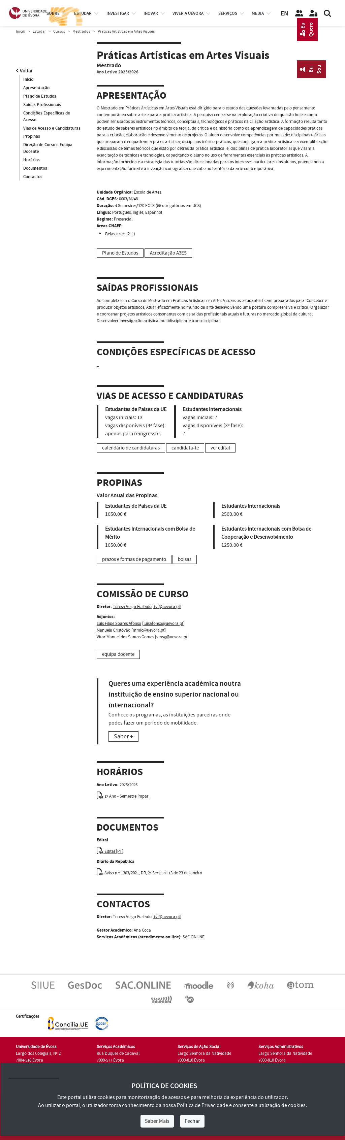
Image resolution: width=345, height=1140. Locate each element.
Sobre (53, 13)
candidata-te (185, 448)
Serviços (227, 13)
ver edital (220, 448)
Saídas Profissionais (42, 105)
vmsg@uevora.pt (171, 637)
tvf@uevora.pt (167, 607)
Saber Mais (157, 1121)
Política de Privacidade (202, 1105)
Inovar (151, 13)
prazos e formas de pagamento (134, 559)
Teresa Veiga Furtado (132, 607)
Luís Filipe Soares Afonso (119, 624)
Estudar (39, 31)
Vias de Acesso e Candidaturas (52, 128)
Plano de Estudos (39, 96)
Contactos (32, 177)
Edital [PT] (110, 851)
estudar (83, 13)
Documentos (35, 169)
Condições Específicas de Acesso (46, 116)
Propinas (31, 137)
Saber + (123, 736)
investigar (117, 13)
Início (20, 31)
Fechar (192, 1121)
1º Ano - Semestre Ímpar (123, 796)
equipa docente (118, 654)
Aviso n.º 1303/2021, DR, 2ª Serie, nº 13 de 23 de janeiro (149, 873)
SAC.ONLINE (194, 937)
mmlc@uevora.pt (148, 630)
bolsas (184, 559)
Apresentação (36, 88)
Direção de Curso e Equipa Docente (47, 148)
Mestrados (81, 31)
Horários (31, 160)
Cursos (59, 31)
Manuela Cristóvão (113, 630)
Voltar (24, 71)
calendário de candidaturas (131, 448)
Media (258, 13)
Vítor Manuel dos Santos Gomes (125, 637)
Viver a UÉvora (187, 13)
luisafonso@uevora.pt (163, 624)
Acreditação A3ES (168, 253)
